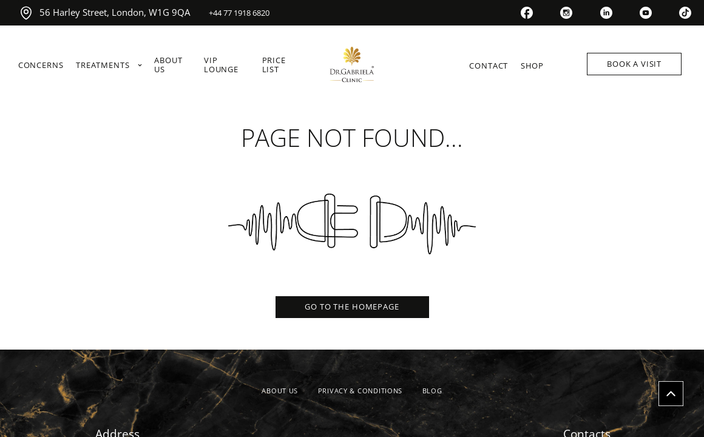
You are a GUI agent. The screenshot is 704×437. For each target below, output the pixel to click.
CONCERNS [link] (41, 65)
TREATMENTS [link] (109, 65)
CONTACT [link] (488, 65)
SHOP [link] (532, 65)
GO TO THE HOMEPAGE (352, 306)
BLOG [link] (432, 391)
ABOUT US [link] (168, 65)
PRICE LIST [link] (274, 65)
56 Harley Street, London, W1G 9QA (104, 13)
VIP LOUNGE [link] (221, 65)
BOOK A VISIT (634, 63)
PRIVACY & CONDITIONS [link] (360, 391)
